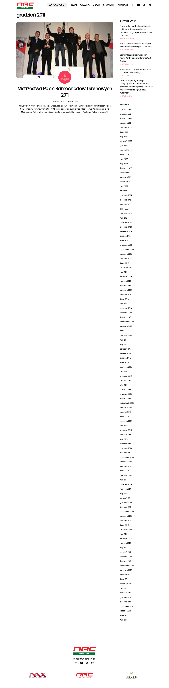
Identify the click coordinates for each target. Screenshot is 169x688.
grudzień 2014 (126, 448)
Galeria (84, 4)
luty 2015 (124, 439)
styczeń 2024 (126, 141)
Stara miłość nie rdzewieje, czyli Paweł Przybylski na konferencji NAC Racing (135, 58)
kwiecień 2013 (126, 538)
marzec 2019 (125, 281)
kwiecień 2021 (126, 222)
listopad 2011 (125, 602)
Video (96, 4)
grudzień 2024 (126, 114)
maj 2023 (124, 159)
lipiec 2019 (124, 263)
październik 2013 (127, 511)
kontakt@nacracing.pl (84, 658)
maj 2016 (123, 371)
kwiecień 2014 (126, 484)
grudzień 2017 (126, 312)
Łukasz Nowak (58, 101)
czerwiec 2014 (126, 475)
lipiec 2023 (124, 154)
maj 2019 (123, 272)
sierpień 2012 (125, 575)
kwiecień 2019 (126, 276)
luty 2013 (123, 547)
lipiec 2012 (124, 579)
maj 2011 (123, 620)
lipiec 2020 (124, 240)
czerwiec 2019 (126, 267)
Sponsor (108, 4)
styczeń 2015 (125, 443)
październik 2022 (127, 172)
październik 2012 (127, 565)
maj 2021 (123, 218)
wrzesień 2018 (126, 290)
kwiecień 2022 (126, 190)
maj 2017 (123, 340)
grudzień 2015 (126, 394)
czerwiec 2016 (126, 367)
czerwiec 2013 (126, 529)
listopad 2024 (126, 118)
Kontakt (123, 4)
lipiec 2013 (124, 525)
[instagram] (149, 4)
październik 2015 (127, 403)
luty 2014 (124, 493)
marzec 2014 (125, 489)
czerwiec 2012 (126, 584)
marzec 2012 (125, 593)
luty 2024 (124, 136)
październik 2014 (127, 457)
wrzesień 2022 (126, 177)
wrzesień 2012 (126, 570)
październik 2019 (127, 249)
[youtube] (138, 4)
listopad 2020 (126, 227)
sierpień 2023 (126, 150)
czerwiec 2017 (126, 335)
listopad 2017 (125, 317)
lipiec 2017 (124, 331)
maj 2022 (124, 186)
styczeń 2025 (126, 109)
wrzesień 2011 (125, 611)
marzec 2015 (125, 434)
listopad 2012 (125, 561)
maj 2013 (123, 534)
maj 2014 (124, 480)
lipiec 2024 (124, 132)
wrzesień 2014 (126, 462)
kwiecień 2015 (126, 430)
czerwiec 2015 (126, 421)
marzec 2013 (125, 543)
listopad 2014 (126, 453)
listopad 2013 (125, 507)
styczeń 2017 (125, 349)
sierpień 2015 (125, 412)
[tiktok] (144, 4)
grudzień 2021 (126, 195)
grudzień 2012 (126, 556)
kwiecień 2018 (126, 308)
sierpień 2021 (125, 204)
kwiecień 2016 (126, 376)
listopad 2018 (125, 285)
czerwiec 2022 (126, 181)
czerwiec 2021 (126, 213)
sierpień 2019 (125, 258)
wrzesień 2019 (126, 254)
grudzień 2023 (126, 145)
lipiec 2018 (124, 299)
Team (74, 4)
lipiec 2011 (124, 615)
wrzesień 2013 (126, 516)
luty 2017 (123, 344)
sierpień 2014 (125, 466)
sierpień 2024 (126, 127)
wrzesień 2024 (126, 123)
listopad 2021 (125, 200)
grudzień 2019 (126, 245)
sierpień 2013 (125, 520)
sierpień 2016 (125, 358)
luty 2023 (124, 163)
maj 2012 (123, 588)
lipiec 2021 (124, 209)
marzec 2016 (125, 380)
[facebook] (133, 4)
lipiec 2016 (124, 362)
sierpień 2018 (125, 294)
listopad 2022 (126, 168)
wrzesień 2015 (126, 407)
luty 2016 (123, 385)
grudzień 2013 (126, 502)
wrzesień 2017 (126, 326)
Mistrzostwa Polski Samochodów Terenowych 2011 (64, 92)
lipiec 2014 (124, 471)
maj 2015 (124, 425)
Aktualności (57, 4)
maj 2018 (123, 303)
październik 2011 (126, 606)
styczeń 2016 (125, 389)
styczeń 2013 (125, 552)
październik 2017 (127, 322)
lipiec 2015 (124, 416)
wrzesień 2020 (126, 231)
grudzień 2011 (125, 597)
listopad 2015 (125, 398)
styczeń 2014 (126, 498)
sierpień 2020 (126, 236)
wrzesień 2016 (126, 353)
